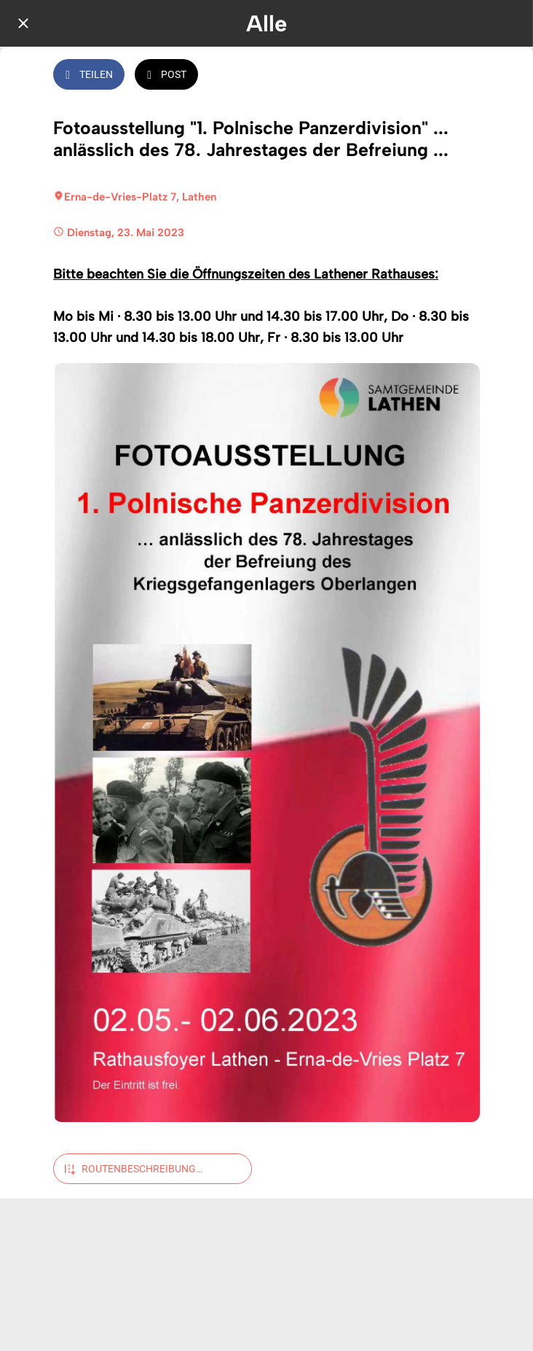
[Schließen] (23, 23)
